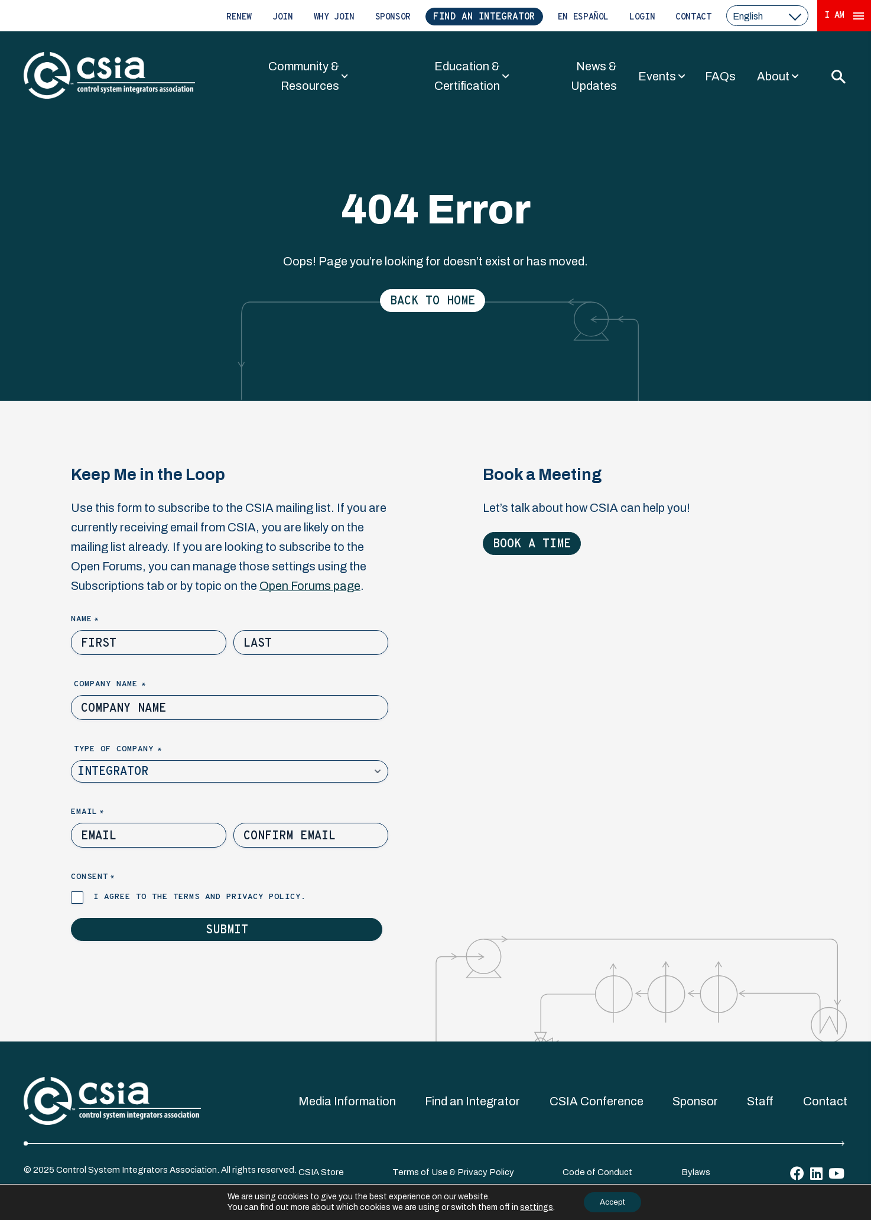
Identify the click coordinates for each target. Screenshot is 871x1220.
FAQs (720, 76)
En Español (583, 17)
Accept (612, 1201)
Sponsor (393, 17)
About (773, 76)
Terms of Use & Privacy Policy (453, 1172)
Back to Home (432, 301)
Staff (760, 1101)
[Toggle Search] (837, 76)
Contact (693, 17)
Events (657, 76)
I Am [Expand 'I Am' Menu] (844, 15)
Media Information (347, 1101)
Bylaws (695, 1172)
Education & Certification (467, 76)
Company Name (130, 684)
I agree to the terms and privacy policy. (199, 897)
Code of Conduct (597, 1172)
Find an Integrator (484, 17)
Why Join (334, 17)
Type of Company (138, 749)
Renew (239, 17)
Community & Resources (303, 76)
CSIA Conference (597, 1101)
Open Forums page (309, 585)
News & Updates (594, 76)
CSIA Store (321, 1172)
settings (533, 1206)
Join (282, 17)
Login (642, 17)
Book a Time (532, 544)
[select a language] (767, 15)
